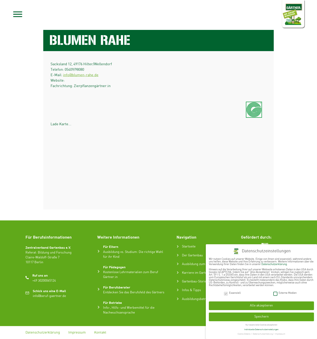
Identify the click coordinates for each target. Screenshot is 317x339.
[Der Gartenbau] (177, 255)
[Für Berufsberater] (98, 289)
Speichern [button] (261, 316)
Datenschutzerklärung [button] (263, 334)
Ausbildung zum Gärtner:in (201, 264)
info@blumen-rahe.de (80, 75)
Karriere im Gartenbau (198, 273)
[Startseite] (177, 246)
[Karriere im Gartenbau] (177, 272)
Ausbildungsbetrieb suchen (201, 299)
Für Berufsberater (116, 287)
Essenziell (232, 293)
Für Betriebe (112, 302)
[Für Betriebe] (98, 307)
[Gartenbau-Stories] (177, 281)
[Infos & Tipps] (177, 290)
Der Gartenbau (192, 255)
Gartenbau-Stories (195, 281)
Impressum (77, 332)
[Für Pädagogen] (98, 271)
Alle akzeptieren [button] (261, 305)
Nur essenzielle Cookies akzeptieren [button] (261, 325)
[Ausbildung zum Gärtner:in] (177, 264)
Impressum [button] (280, 334)
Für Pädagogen (114, 267)
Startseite (188, 246)
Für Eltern (110, 246)
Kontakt (100, 332)
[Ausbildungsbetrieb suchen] (177, 299)
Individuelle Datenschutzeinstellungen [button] (261, 329)
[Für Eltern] (98, 251)
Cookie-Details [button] (244, 334)
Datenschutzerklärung (42, 332)
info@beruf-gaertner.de (49, 296)
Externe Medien (285, 293)
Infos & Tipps (191, 290)
